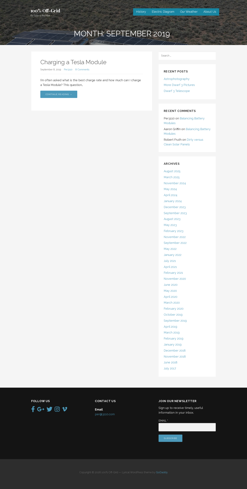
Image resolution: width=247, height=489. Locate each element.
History (141, 11)
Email (163, 420)
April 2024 (170, 195)
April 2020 (170, 296)
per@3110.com (105, 414)
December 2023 (175, 207)
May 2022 (170, 249)
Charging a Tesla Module (73, 62)
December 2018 (175, 350)
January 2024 (173, 201)
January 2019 (173, 344)
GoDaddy (162, 472)
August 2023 (172, 219)
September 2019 (175, 320)
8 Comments (82, 69)
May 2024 (170, 189)
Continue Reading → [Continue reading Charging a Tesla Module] (59, 94)
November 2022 (175, 237)
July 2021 (170, 261)
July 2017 (170, 368)
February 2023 (173, 231)
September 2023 (175, 213)
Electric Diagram (163, 11)
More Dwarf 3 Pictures (179, 85)
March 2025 (172, 177)
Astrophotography (177, 79)
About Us (209, 11)
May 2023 (170, 225)
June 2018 (170, 362)
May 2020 (170, 290)
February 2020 (174, 308)
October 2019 (173, 314)
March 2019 (172, 332)
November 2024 (175, 183)
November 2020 (175, 278)
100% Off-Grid (45, 10)
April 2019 (170, 326)
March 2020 (172, 302)
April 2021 (170, 267)
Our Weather (189, 11)
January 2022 (172, 255)
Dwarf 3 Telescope (177, 91)
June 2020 (171, 284)
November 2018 (175, 356)
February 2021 (173, 272)
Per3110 (68, 69)
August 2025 (172, 171)
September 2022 (175, 242)
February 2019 (173, 338)
